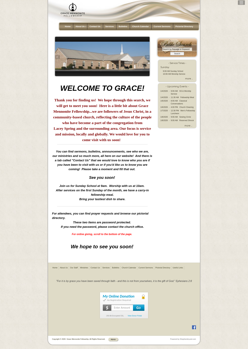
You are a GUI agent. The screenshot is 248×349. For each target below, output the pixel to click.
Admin (113, 339)
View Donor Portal (135, 316)
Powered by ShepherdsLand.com (183, 339)
